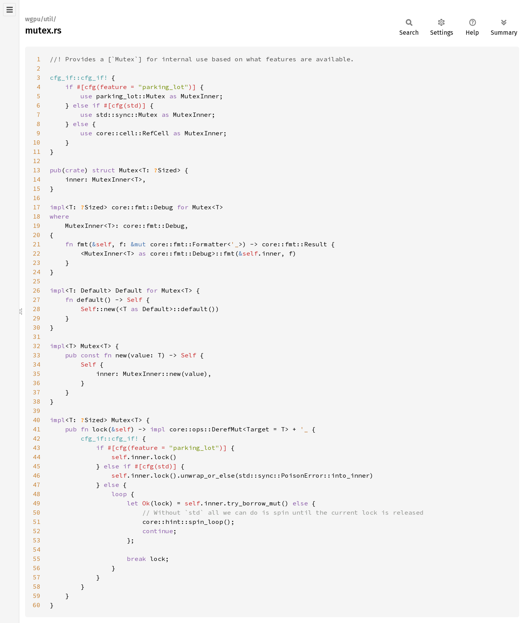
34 (36, 364)
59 (36, 595)
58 (36, 586)
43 (36, 447)
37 (36, 392)
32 (36, 346)
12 (36, 161)
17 (36, 207)
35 (36, 373)
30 (36, 327)
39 (36, 410)
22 (36, 253)
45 (36, 466)
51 (36, 521)
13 (36, 170)
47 (36, 484)
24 (36, 272)
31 (36, 336)
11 (36, 151)
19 (36, 225)
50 (36, 512)
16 (36, 198)
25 (36, 281)
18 (36, 216)
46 (36, 475)
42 (36, 438)
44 (36, 457)
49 (36, 503)
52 (36, 531)
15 (36, 188)
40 (36, 420)
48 (36, 494)
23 (36, 262)
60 (36, 605)
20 (36, 235)
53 (36, 540)
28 (36, 309)
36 (36, 383)
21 (36, 244)
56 (36, 568)
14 (36, 179)
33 (36, 355)
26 (36, 290)
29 (36, 318)
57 (36, 577)
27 (36, 299)
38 (36, 401)
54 (36, 549)
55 (36, 558)
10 (36, 142)
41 (36, 429)
